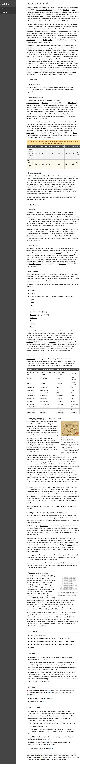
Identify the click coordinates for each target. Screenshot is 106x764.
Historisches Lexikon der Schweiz (60, 742)
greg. (59, 491)
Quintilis (46, 274)
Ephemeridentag (50, 621)
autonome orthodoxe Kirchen (51, 538)
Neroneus (29, 337)
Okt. (66, 146)
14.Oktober (37, 130)
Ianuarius (33, 290)
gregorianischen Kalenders (44, 10)
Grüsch (56, 481)
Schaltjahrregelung (59, 16)
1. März (76, 217)
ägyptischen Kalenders (43, 111)
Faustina (53, 344)
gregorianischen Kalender (34, 440)
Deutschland (30, 233)
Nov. (69, 146)
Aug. (58, 146)
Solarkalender (59, 7)
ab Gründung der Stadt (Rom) (46, 255)
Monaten (49, 124)
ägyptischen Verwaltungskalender (36, 16)
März (42, 146)
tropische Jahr (31, 40)
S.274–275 (67, 718)
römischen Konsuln (32, 223)
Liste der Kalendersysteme (38, 635)
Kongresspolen (72, 450)
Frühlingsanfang (48, 40)
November (33, 324)
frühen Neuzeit (70, 236)
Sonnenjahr (69, 89)
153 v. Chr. (69, 221)
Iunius (32, 309)
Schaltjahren (30, 133)
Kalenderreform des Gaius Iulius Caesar (48, 100)
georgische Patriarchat (72, 67)
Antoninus (52, 342)
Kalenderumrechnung (36, 701)
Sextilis (47, 278)
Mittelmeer (55, 231)
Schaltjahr (48, 33)
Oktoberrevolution (32, 491)
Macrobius (45, 103)
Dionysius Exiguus (56, 259)
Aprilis (32, 302)
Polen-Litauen (64, 447)
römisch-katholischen (57, 464)
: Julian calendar (37, 690)
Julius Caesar (72, 103)
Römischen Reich (67, 12)
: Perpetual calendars (39, 692)
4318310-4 (49, 748)
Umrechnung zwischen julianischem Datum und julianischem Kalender (51, 644)
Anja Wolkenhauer (35, 672)
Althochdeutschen (57, 361)
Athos (70, 545)
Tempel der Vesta (33, 221)
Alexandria (36, 107)
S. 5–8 (47, 739)
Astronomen (30, 116)
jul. (46, 491)
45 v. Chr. (66, 10)
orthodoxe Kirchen (68, 65)
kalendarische (58, 219)
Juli (55, 146)
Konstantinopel (62, 229)
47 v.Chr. (44, 130)
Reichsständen (41, 472)
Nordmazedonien (37, 72)
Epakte (32, 647)
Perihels (34, 615)
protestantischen (31, 466)
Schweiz (43, 233)
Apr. (46, 146)
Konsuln (58, 253)
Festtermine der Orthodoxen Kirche (40, 698)
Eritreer (34, 74)
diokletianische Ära (70, 255)
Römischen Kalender (50, 217)
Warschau (69, 439)
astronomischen (65, 609)
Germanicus (46, 335)
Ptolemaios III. (51, 14)
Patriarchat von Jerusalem (37, 67)
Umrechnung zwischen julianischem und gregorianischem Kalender (50, 638)
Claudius (51, 337)
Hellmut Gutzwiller (35, 742)
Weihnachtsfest (61, 63)
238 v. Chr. (41, 14)
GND (43, 748)
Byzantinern (62, 264)
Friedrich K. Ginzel (35, 711)
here (64, 757)
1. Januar (55, 223)
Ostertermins (44, 526)
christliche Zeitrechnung (38, 261)
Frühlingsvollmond (32, 435)
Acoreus (29, 118)
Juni (52, 146)
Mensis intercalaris (35, 296)
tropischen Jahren (32, 607)
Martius (32, 299)
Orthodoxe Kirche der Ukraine (57, 70)
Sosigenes (37, 116)
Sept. (62, 146)
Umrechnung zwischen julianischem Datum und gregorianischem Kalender (52, 641)
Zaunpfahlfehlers (32, 184)
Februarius (33, 293)
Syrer (69, 72)
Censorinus (30, 87)
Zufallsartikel (5, 12)
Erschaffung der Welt (35, 264)
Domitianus (30, 342)
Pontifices (58, 176)
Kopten (73, 72)
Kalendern (64, 56)
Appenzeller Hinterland (55, 565)
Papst (66, 462)
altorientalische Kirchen (60, 72)
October (32, 321)
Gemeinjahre (75, 31)
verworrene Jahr (42, 128)
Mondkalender (72, 87)
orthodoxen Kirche (56, 487)
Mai (49, 146)
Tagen (64, 124)
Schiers (48, 481)
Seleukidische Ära (47, 257)
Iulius (31, 312)
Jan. (36, 146)
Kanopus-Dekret (63, 14)
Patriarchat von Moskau (55, 67)
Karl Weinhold (34, 737)
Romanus (62, 344)
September (33, 318)
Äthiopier (29, 74)
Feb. (39, 146)
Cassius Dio (35, 103)
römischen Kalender (56, 26)
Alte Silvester (42, 565)
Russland (29, 231)
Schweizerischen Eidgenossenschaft (62, 477)
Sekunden (56, 619)
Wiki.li (5, 3)
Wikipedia (45, 755)
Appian (29, 103)
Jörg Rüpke (33, 657)
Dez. (73, 146)
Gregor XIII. (33, 438)
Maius (32, 306)
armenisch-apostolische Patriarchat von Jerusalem (57, 74)
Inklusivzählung (65, 180)
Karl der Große (31, 359)
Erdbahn (42, 615)
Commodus (69, 344)
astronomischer (31, 48)
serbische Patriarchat (35, 70)
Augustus (72, 184)
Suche (3, 9)
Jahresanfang (31, 217)
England (72, 231)
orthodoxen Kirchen (39, 515)
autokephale (36, 538)
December (33, 327)
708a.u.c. (50, 128)
